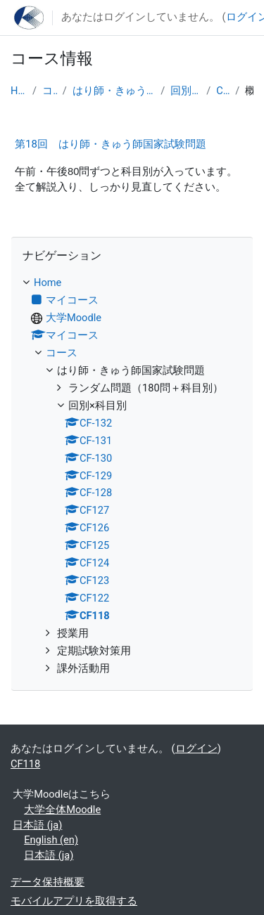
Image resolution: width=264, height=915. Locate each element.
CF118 (223, 90)
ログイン (196, 748)
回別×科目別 (185, 90)
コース (49, 90)
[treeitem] (132, 476)
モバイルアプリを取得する (74, 901)
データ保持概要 (47, 882)
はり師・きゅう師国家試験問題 (114, 90)
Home (19, 90)
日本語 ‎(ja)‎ (37, 825)
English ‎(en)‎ (51, 839)
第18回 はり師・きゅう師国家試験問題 (110, 144)
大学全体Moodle (62, 809)
